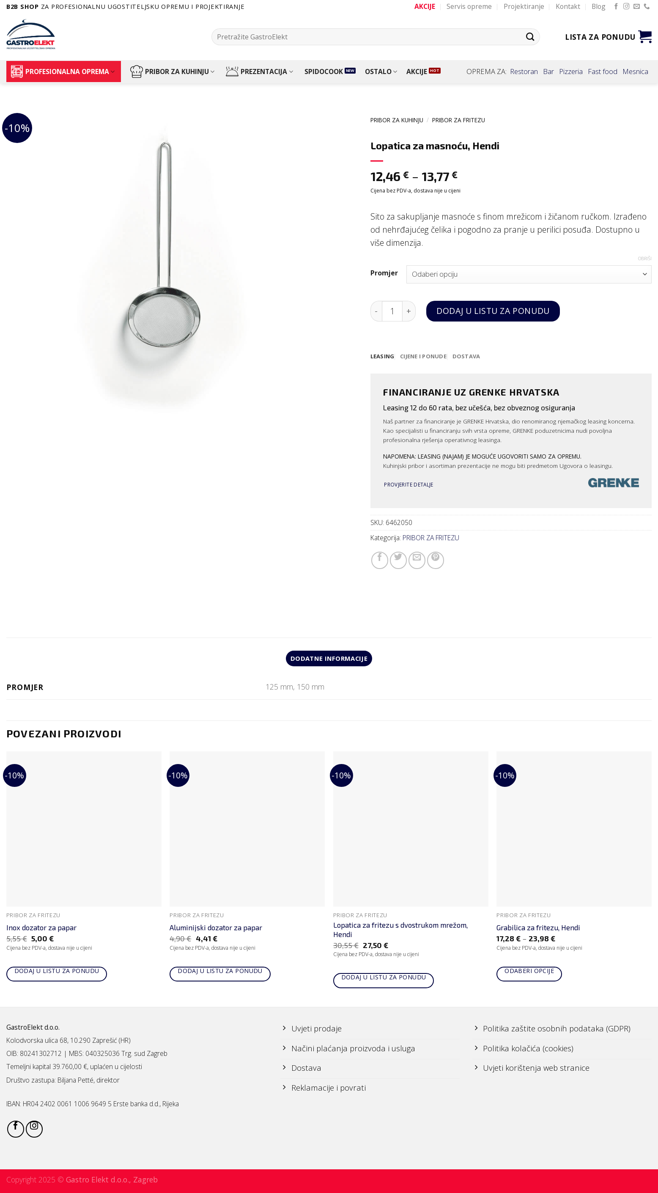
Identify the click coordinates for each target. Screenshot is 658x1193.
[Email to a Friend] (417, 560)
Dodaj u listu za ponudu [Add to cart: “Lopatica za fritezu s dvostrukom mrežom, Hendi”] (383, 978)
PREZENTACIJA (259, 71)
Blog (599, 6)
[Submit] (530, 36)
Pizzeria (571, 71)
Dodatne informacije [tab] (329, 659)
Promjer (384, 273)
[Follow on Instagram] (626, 6)
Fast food (602, 71)
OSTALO (381, 71)
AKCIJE (416, 71)
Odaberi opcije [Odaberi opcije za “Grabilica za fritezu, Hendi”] (529, 972)
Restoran (524, 71)
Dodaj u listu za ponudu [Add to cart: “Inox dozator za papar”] (56, 972)
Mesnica (635, 71)
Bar (548, 71)
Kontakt (568, 6)
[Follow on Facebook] (616, 6)
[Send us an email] (636, 6)
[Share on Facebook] (379, 560)
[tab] (382, 357)
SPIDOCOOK (323, 71)
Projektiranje (524, 6)
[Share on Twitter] (398, 560)
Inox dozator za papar (41, 928)
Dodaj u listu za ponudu (492, 310)
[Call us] (647, 6)
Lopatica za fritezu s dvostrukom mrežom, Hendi (400, 931)
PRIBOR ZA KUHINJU (172, 71)
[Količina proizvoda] (392, 311)
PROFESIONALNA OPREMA (63, 71)
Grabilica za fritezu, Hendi (538, 928)
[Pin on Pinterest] (435, 560)
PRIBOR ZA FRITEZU (458, 120)
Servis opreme (469, 6)
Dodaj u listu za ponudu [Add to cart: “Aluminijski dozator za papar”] (220, 972)
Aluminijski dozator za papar (216, 928)
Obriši (645, 258)
